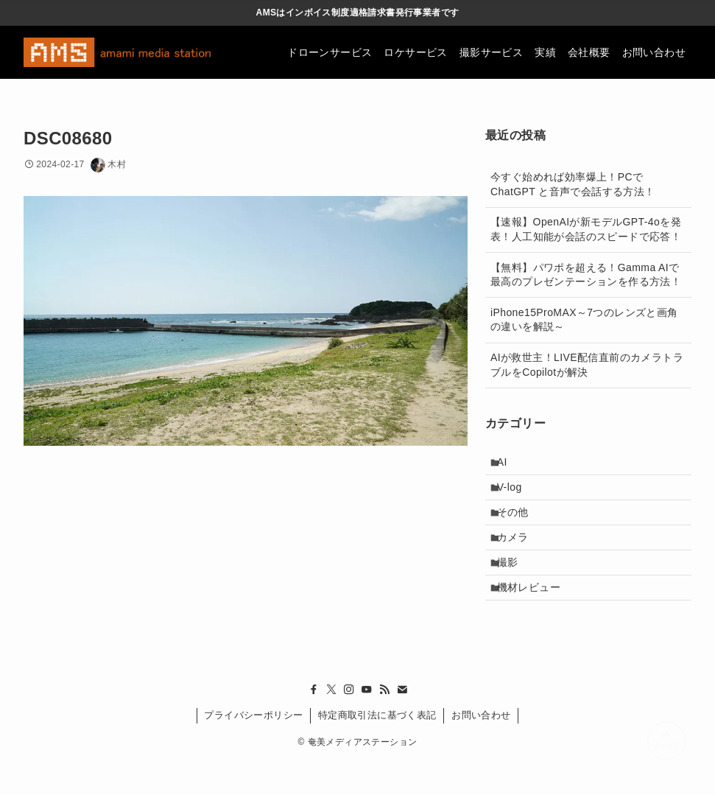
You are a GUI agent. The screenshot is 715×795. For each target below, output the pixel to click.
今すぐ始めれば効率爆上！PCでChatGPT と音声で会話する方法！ (572, 184)
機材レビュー (535, 618)
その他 (519, 526)
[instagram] (349, 723)
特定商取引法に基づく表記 (377, 748)
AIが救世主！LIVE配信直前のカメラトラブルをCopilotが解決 (586, 364)
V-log (516, 495)
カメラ (519, 557)
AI (509, 465)
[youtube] (366, 723)
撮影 (514, 587)
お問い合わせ (480, 748)
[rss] (384, 723)
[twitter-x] (331, 723)
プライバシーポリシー (253, 748)
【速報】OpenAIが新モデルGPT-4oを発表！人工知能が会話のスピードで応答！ (585, 229)
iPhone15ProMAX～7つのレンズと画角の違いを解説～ (584, 320)
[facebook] (313, 723)
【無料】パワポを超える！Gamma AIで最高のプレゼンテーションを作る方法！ (585, 275)
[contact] (402, 723)
